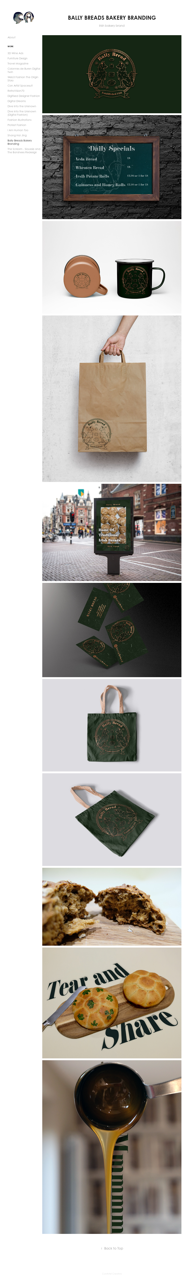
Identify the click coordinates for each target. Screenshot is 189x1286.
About (12, 37)
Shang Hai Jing (17, 135)
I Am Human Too (18, 130)
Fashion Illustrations (19, 119)
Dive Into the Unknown (22, 106)
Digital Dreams (17, 101)
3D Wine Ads (15, 53)
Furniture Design (18, 58)
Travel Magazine (18, 63)
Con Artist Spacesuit (20, 85)
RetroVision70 (16, 90)
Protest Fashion (17, 125)
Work (10, 46)
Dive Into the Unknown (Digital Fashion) (22, 113)
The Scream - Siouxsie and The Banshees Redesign (24, 150)
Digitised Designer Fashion (24, 95)
